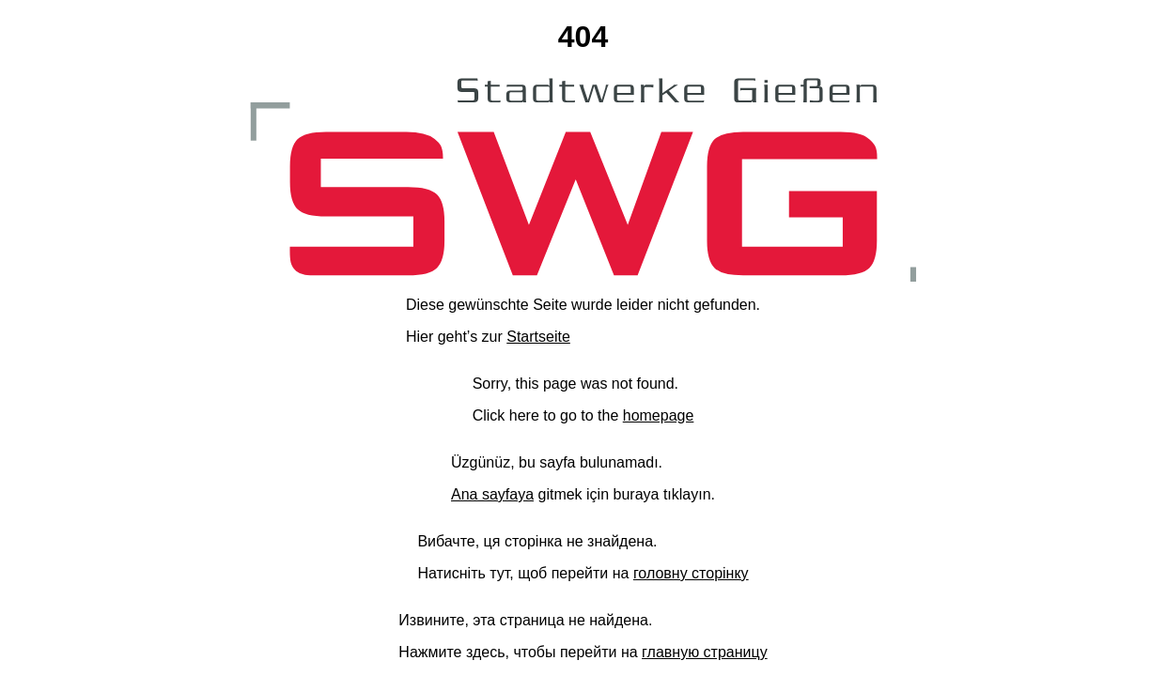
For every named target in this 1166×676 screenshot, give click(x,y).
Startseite (538, 337)
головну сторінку (691, 573)
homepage (658, 415)
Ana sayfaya (492, 494)
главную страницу (705, 652)
